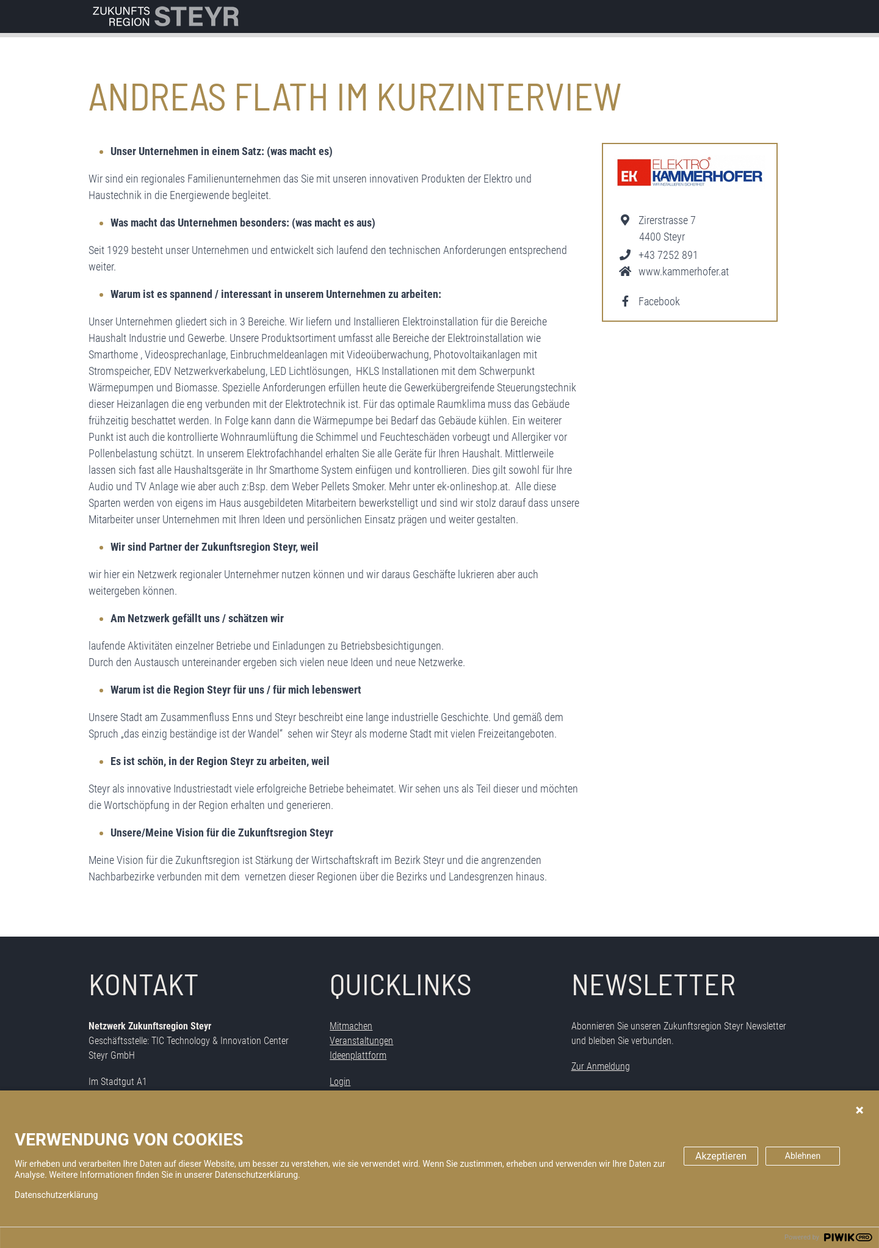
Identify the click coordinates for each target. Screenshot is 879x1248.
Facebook (659, 301)
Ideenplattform (358, 1055)
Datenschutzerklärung (56, 1195)
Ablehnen (802, 1156)
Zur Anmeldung (600, 1066)
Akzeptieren (721, 1156)
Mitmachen (351, 1026)
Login (340, 1081)
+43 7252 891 (668, 255)
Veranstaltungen (361, 1041)
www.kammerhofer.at (683, 271)
